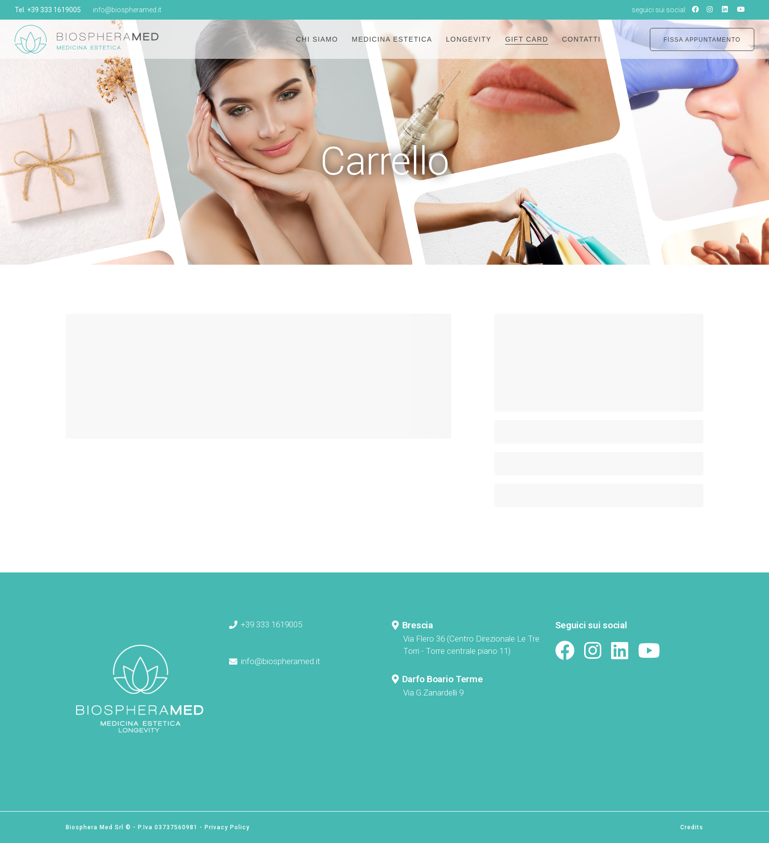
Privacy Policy (227, 827)
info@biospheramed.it (127, 10)
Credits (691, 827)
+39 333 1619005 (54, 10)
